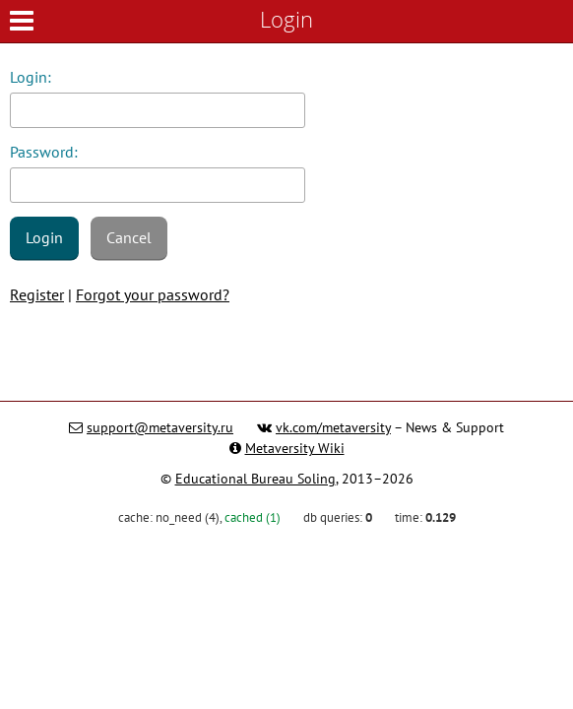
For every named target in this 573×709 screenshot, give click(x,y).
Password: (44, 151)
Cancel (129, 237)
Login (44, 237)
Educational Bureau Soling (255, 478)
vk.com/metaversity (333, 427)
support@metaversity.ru (160, 427)
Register (37, 294)
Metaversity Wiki (295, 448)
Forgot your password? (152, 294)
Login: (30, 77)
